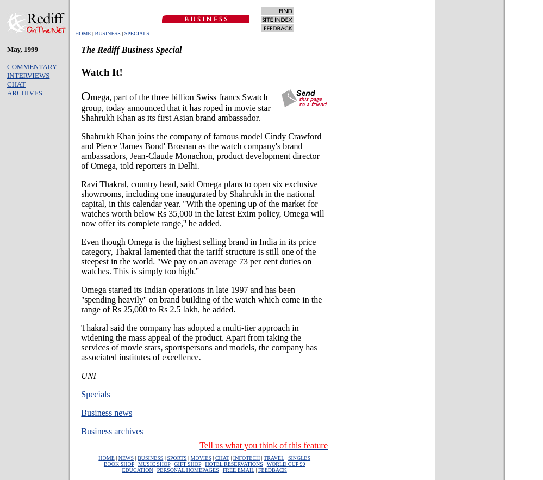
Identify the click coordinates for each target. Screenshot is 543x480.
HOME (83, 33)
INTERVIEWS (28, 75)
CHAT (16, 84)
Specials (95, 394)
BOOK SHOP (119, 464)
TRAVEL (274, 458)
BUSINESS (107, 33)
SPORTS (176, 458)
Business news (106, 412)
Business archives (112, 431)
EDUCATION (137, 470)
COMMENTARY (32, 67)
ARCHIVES (24, 93)
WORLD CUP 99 (286, 464)
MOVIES (201, 458)
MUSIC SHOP (154, 464)
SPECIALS (136, 33)
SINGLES (299, 458)
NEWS (126, 458)
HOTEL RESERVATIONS (234, 464)
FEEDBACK (272, 470)
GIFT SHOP (187, 464)
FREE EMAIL (238, 470)
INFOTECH (246, 458)
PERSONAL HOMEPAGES (188, 470)
